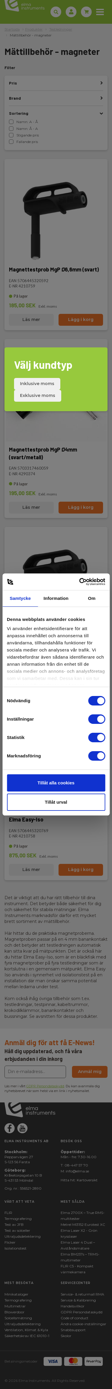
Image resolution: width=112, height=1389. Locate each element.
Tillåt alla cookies (56, 782)
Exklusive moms (37, 395)
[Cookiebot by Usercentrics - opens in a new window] (79, 582)
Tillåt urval (56, 802)
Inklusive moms (37, 383)
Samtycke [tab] (20, 598)
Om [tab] (92, 598)
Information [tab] (56, 598)
